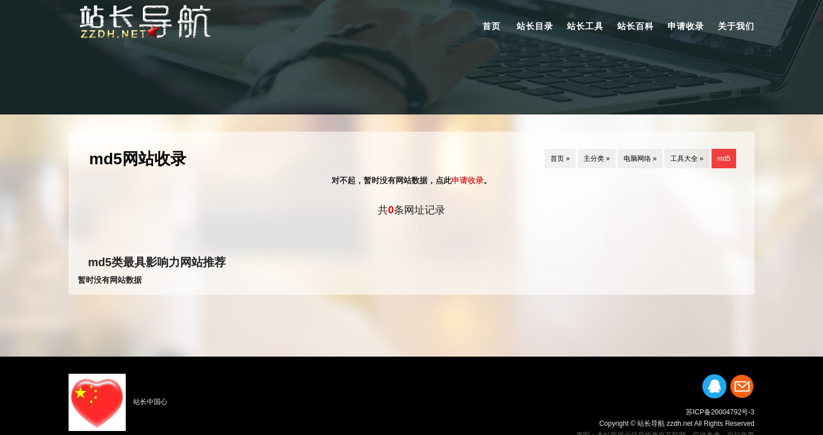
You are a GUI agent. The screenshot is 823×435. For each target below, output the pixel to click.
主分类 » (597, 159)
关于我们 (736, 26)
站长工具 (585, 26)
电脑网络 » (640, 159)
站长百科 (635, 26)
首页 (491, 26)
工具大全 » (687, 159)
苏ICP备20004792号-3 (720, 412)
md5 (723, 159)
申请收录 (686, 26)
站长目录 (535, 26)
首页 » (560, 159)
